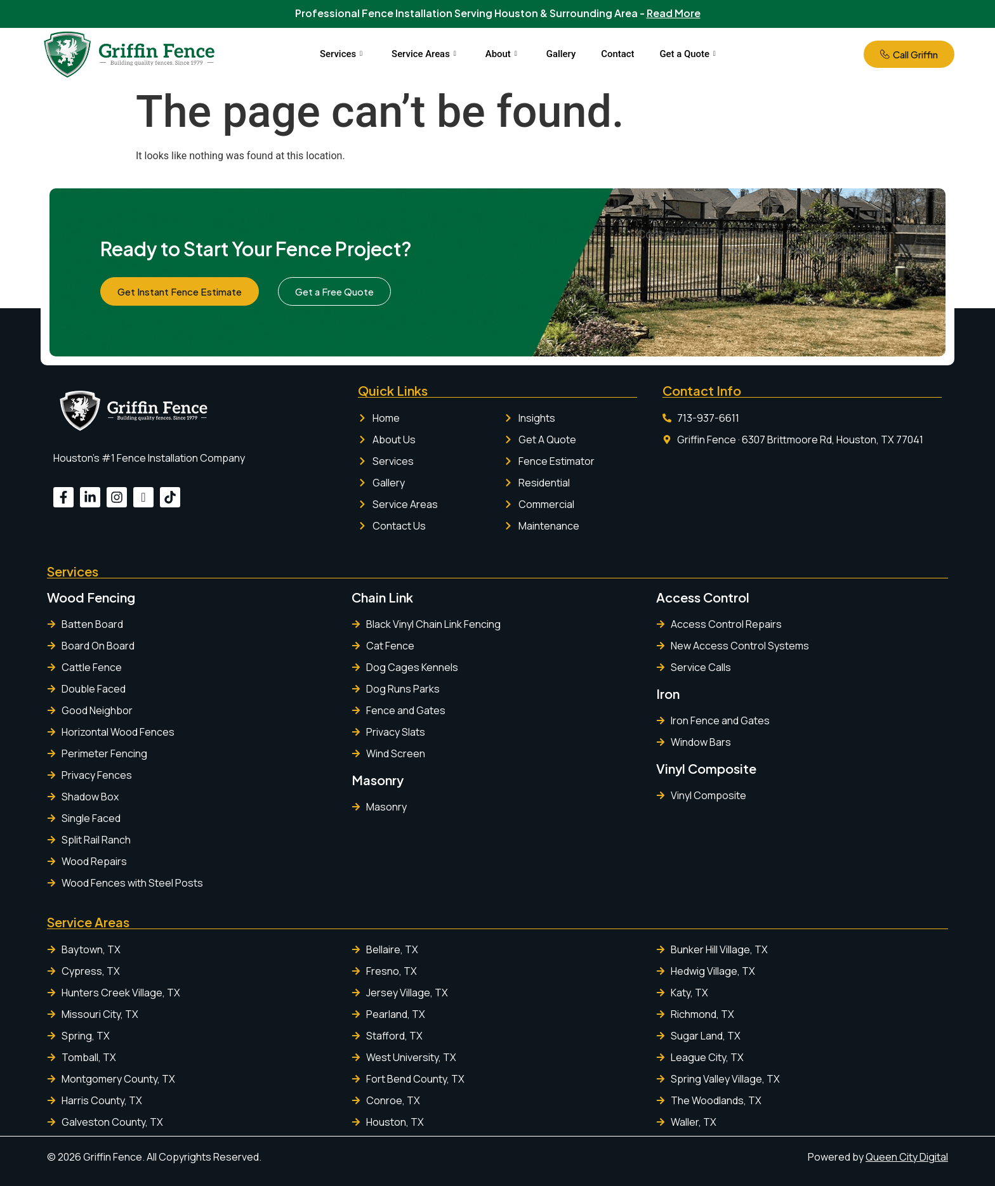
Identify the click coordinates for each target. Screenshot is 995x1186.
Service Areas (423, 54)
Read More (674, 13)
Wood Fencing (91, 597)
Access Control (702, 597)
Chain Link (382, 597)
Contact (618, 54)
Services (340, 54)
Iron (668, 693)
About (501, 54)
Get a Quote (688, 54)
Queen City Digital (907, 1157)
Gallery (561, 54)
